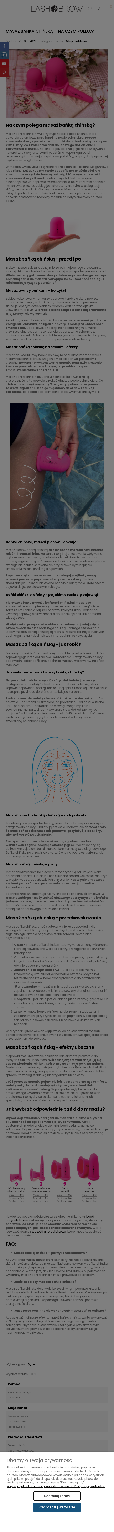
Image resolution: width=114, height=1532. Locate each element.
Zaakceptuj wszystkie (57, 1507)
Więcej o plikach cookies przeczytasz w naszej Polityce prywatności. (56, 1486)
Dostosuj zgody (57, 1496)
